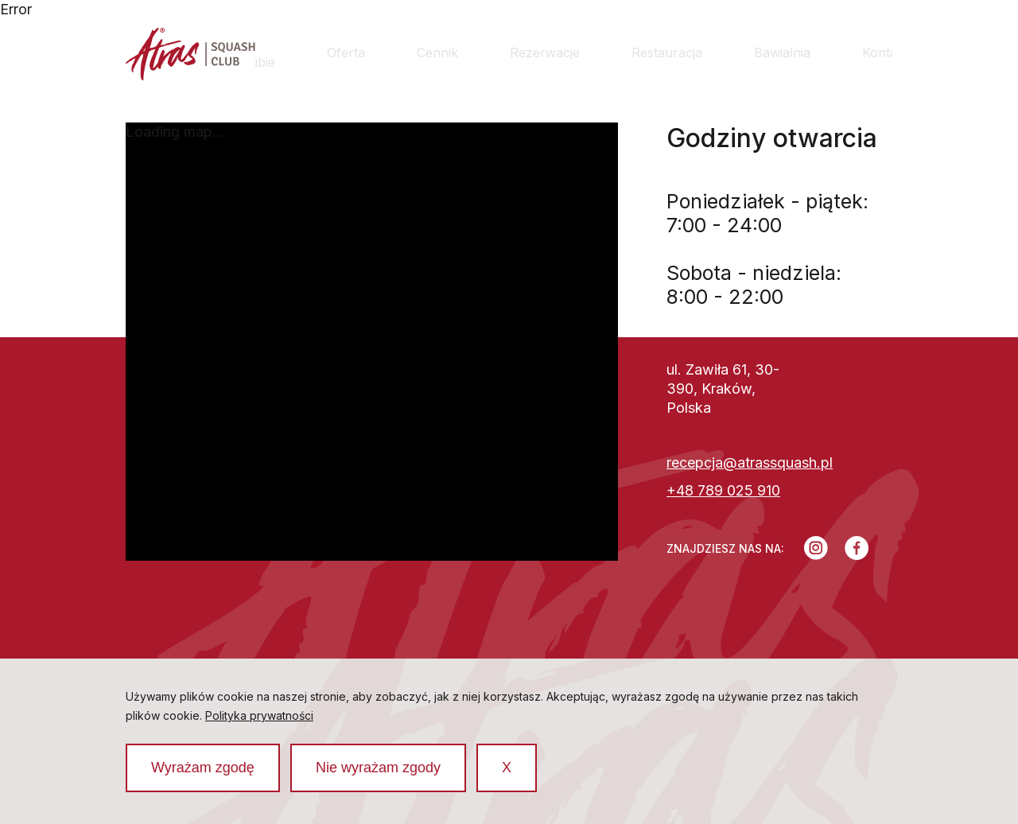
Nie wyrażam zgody (378, 767)
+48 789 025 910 (723, 490)
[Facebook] (857, 548)
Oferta (346, 52)
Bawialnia (782, 52)
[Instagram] (816, 548)
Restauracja (666, 52)
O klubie (257, 52)
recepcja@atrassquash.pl (749, 462)
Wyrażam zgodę (202, 767)
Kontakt (885, 52)
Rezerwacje (545, 52)
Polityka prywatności (259, 715)
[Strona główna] (190, 56)
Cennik (437, 52)
